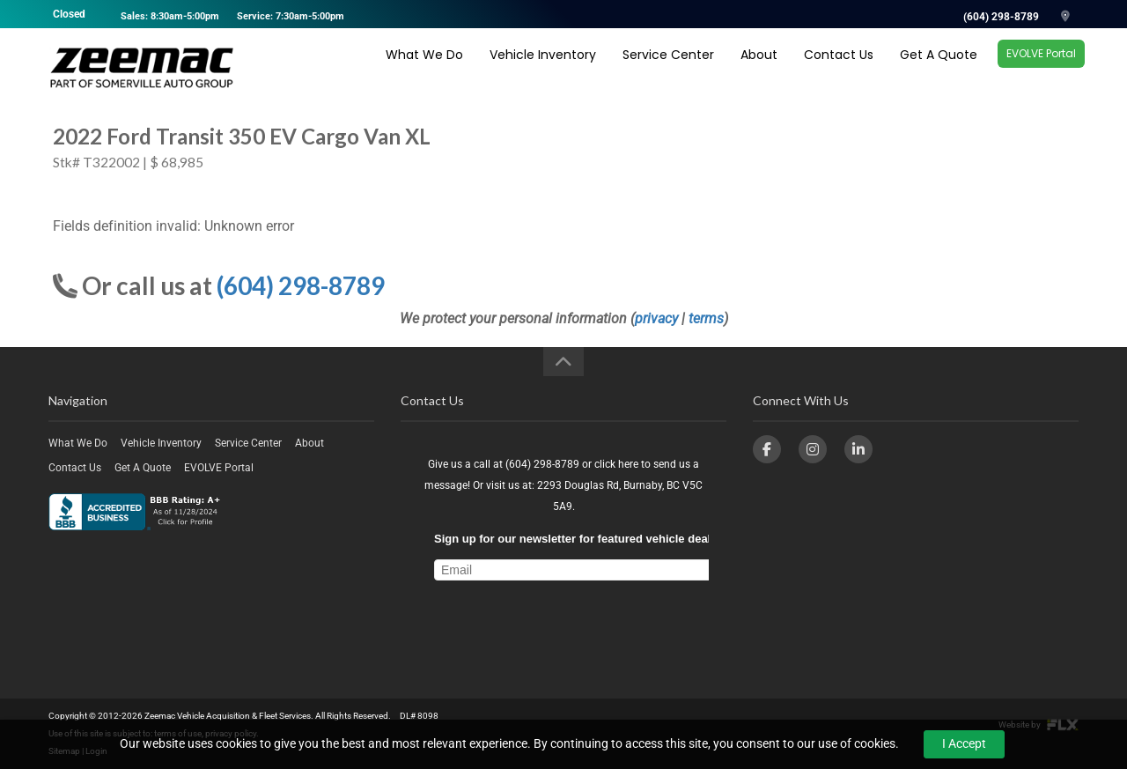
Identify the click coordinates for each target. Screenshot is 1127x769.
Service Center (668, 68)
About (758, 68)
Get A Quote (938, 68)
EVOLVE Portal (1041, 66)
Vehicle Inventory (543, 68)
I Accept (964, 743)
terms (706, 318)
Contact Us (838, 68)
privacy (656, 318)
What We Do (424, 68)
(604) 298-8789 (1001, 17)
